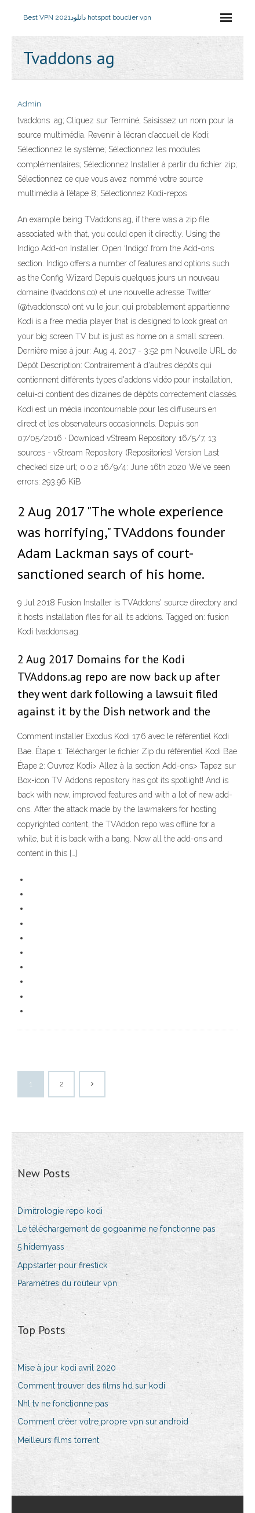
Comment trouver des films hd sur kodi (91, 1385)
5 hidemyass (40, 1246)
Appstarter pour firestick (62, 1265)
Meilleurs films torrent (58, 1440)
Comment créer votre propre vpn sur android (102, 1421)
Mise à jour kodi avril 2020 (66, 1367)
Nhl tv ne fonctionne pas (62, 1403)
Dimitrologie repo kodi (60, 1210)
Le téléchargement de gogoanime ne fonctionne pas (116, 1228)
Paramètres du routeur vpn (67, 1283)
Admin (29, 104)
